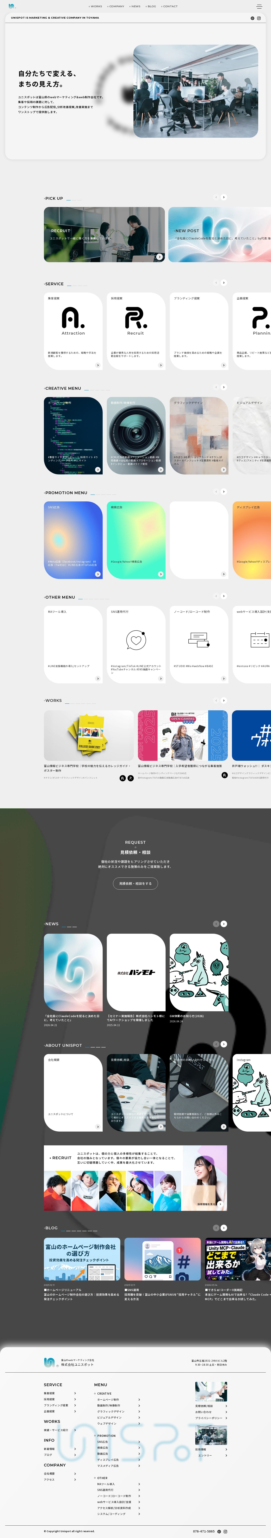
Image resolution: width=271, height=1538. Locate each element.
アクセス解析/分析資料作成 (114, 1508)
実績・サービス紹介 (56, 1430)
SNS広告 (102, 1442)
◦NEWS (51, 924)
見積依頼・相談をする (135, 883)
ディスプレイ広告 (108, 1459)
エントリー (205, 1455)
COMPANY (116, 6)
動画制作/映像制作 (108, 1405)
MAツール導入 (106, 1484)
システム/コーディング (111, 1514)
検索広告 (102, 1447)
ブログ (48, 1454)
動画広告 (102, 1453)
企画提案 (49, 1411)
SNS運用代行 (105, 1490)
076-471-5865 (204, 1531)
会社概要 (49, 1473)
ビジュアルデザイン (109, 1417)
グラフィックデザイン (111, 1411)
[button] (224, 197)
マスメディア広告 (108, 1466)
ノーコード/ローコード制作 (114, 1496)
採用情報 (200, 1449)
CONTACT (170, 6)
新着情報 (49, 1449)
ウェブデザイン (106, 1423)
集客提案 (49, 1393)
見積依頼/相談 (204, 1406)
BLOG (152, 6)
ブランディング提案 (56, 1405)
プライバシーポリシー (209, 1418)
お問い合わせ (203, 1412)
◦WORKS (53, 700)
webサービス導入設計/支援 (114, 1502)
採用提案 (49, 1399)
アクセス (49, 1479)
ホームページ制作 (108, 1399)
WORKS (96, 6)
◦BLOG (51, 1228)
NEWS (136, 6)
